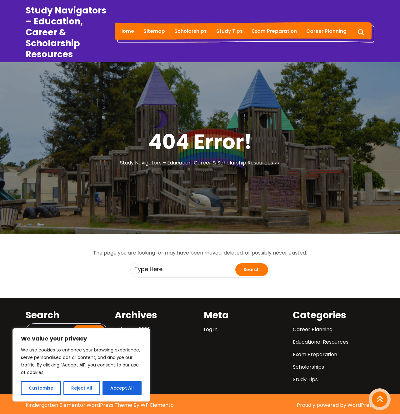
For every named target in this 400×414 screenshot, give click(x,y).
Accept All (122, 388)
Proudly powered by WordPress (335, 405)
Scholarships (190, 31)
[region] (81, 364)
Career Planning (326, 31)
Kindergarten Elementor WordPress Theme (79, 405)
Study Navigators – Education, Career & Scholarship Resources (66, 32)
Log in (211, 329)
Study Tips (229, 31)
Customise (41, 388)
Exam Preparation (274, 31)
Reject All (81, 388)
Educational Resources (320, 342)
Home (126, 31)
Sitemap (154, 31)
